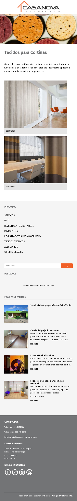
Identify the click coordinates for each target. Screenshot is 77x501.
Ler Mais (34, 344)
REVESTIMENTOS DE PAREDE (19, 225)
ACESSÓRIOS (11, 246)
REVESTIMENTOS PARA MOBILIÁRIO (22, 236)
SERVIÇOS (9, 215)
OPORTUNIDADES (13, 251)
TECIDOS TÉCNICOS (14, 241)
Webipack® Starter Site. (62, 496)
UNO (6, 220)
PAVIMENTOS (11, 230)
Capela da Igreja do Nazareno (44, 330)
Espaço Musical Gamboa (42, 355)
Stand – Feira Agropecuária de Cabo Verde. (51, 305)
